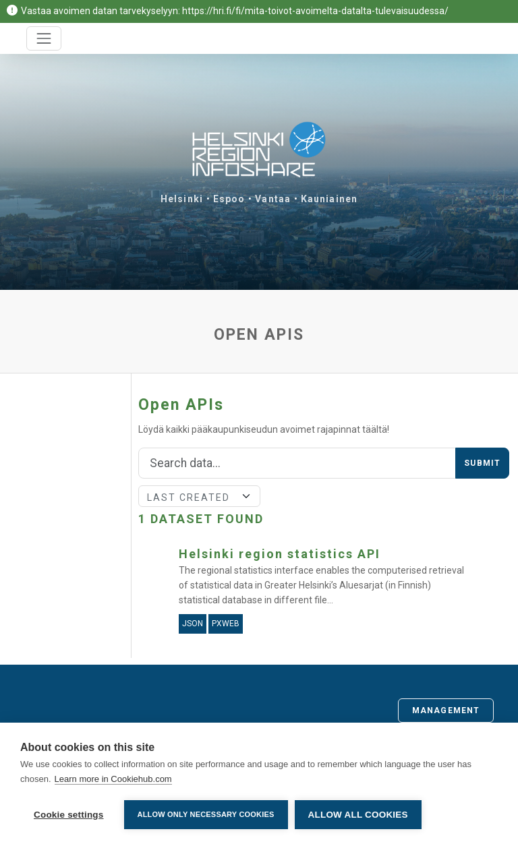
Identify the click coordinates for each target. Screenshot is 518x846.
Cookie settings (69, 815)
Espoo (229, 198)
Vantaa (273, 198)
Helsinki (182, 198)
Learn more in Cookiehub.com (113, 779)
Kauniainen (329, 198)
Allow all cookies (358, 815)
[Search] (297, 463)
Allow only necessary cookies (206, 814)
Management (446, 710)
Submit (482, 463)
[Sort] (199, 496)
